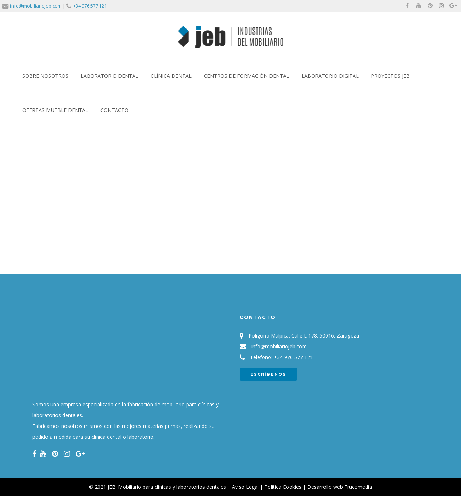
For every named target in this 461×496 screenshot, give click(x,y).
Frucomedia (358, 486)
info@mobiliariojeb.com (36, 6)
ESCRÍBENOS (268, 374)
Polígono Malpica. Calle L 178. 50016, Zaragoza (304, 335)
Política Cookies (282, 486)
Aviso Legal (245, 486)
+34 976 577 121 (90, 6)
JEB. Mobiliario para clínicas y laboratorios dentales (167, 486)
